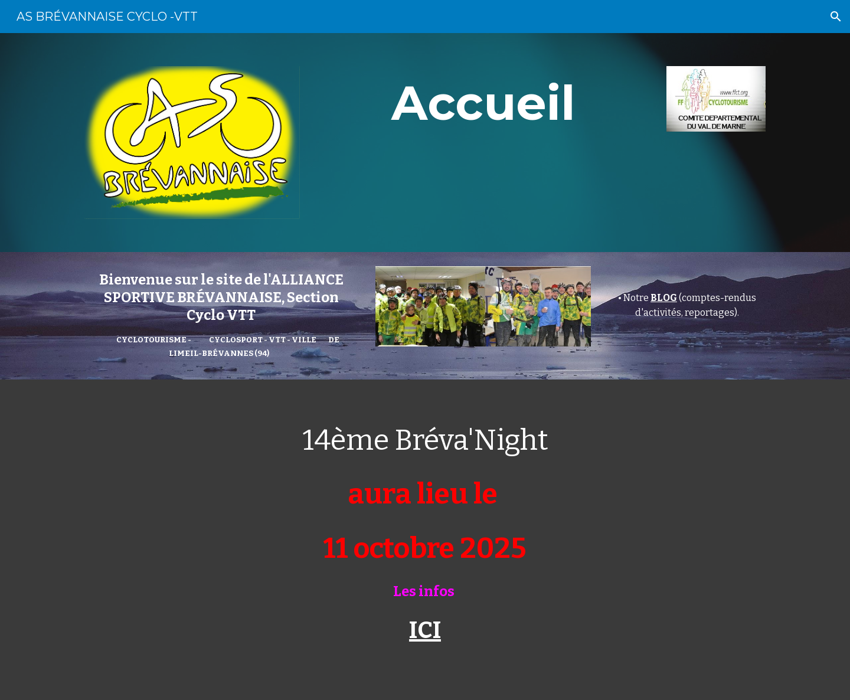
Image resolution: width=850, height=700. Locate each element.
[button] (836, 16)
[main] (483, 103)
